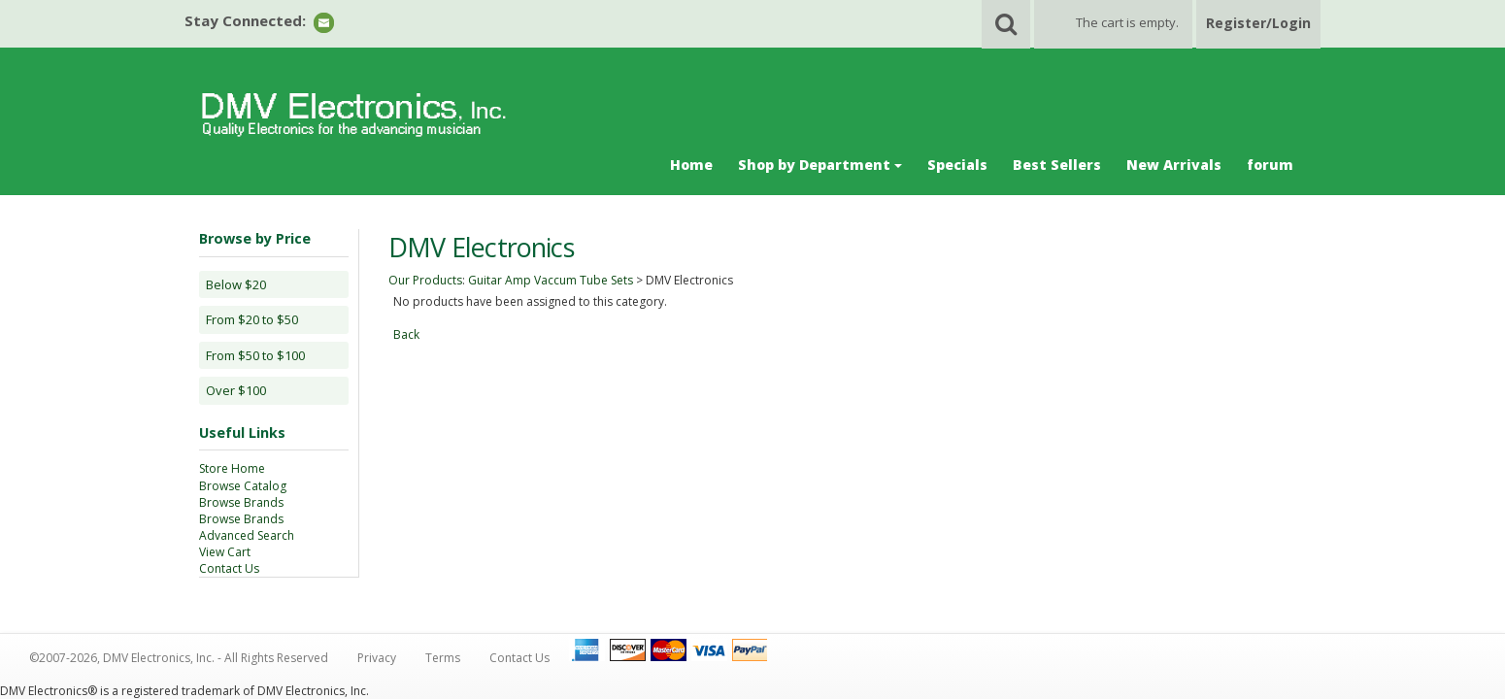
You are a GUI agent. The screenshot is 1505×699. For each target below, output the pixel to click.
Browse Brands (241, 502)
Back (406, 334)
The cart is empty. (1127, 22)
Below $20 (236, 284)
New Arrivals (1173, 164)
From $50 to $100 (255, 355)
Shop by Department (820, 164)
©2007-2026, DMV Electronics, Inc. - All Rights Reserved (178, 657)
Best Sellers (1057, 164)
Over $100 (236, 390)
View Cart (225, 552)
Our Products (425, 280)
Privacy (376, 657)
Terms (442, 657)
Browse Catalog (242, 486)
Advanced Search (246, 535)
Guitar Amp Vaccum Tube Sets (550, 280)
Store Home (232, 468)
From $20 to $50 (252, 319)
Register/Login (1258, 23)
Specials (957, 164)
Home (691, 164)
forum (1270, 164)
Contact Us (229, 568)
